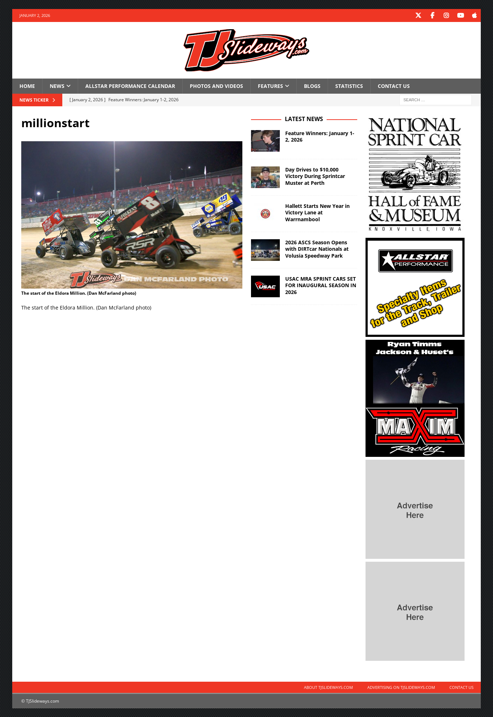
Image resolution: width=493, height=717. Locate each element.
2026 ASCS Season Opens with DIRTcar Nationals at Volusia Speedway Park (317, 248)
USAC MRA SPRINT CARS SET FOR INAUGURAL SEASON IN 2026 (320, 285)
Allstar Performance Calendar (130, 85)
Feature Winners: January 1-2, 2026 (319, 136)
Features (270, 85)
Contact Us (394, 85)
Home (27, 85)
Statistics (349, 85)
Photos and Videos (216, 85)
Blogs (312, 85)
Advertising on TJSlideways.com (401, 687)
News (57, 85)
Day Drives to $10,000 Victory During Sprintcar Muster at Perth (315, 176)
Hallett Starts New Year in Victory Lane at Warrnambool (317, 212)
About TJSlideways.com (328, 687)
